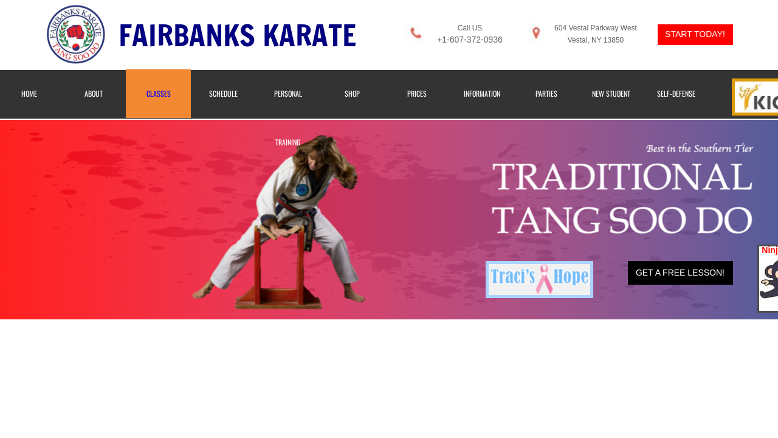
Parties (546, 93)
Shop (352, 93)
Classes (158, 93)
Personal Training (288, 117)
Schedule (223, 93)
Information (482, 93)
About (93, 93)
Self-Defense (676, 93)
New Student (611, 93)
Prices (417, 93)
